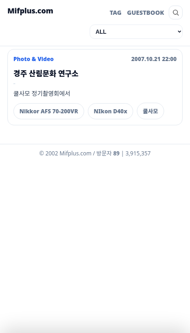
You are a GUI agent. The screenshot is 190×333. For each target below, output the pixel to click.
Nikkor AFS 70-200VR (48, 111)
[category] (136, 32)
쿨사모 (150, 111)
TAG (116, 12)
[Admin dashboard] (95, 155)
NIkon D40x (110, 111)
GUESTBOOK (145, 12)
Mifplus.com (30, 11)
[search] (176, 12)
